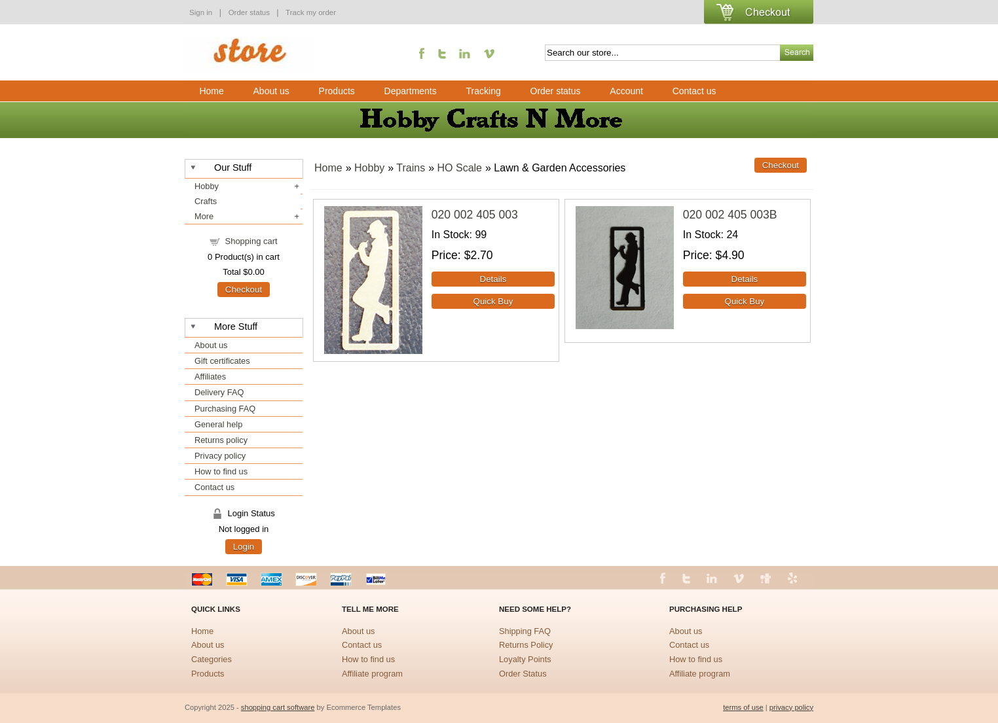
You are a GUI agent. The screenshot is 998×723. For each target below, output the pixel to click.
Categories (211, 659)
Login (244, 547)
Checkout (243, 289)
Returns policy (221, 440)
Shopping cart (251, 241)
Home (211, 91)
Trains (410, 167)
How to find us (221, 471)
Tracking (483, 91)
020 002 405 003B (730, 214)
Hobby (206, 186)
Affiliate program (372, 674)
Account (626, 91)
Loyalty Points (525, 659)
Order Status (523, 674)
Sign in (200, 12)
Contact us (694, 91)
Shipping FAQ (525, 631)
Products (337, 91)
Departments (410, 91)
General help (218, 424)
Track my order (311, 12)
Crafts (205, 201)
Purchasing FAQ (224, 409)
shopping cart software (278, 707)
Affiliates (210, 376)
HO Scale (459, 167)
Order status (250, 12)
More (203, 216)
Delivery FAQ (219, 392)
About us (271, 91)
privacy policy (791, 707)
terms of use (743, 707)
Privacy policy (220, 456)
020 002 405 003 (475, 214)
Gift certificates (222, 361)
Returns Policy (526, 645)
